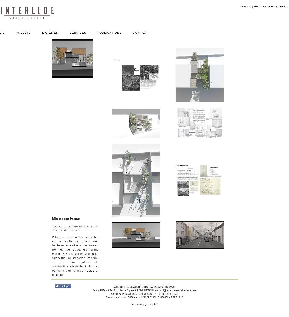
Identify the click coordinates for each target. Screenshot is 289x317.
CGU (155, 304)
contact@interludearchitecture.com (176, 290)
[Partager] (63, 286)
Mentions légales (141, 304)
